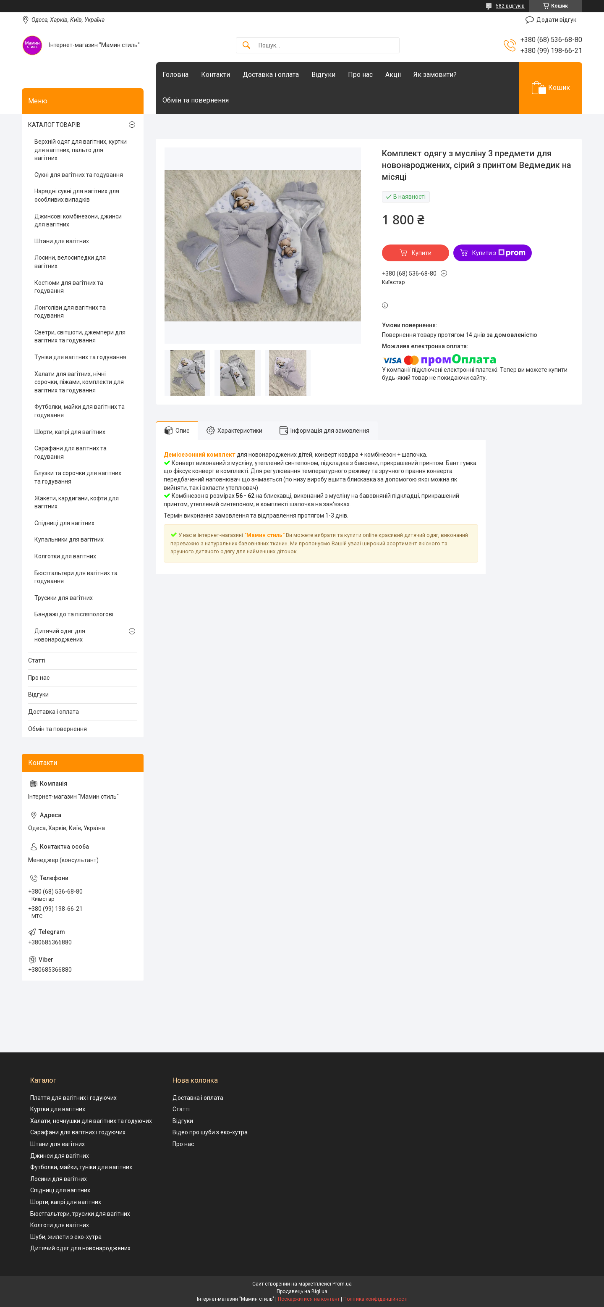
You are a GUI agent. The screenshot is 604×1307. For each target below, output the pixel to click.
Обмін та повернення (195, 100)
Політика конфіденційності (375, 1299)
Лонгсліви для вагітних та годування (70, 311)
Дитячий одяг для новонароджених (59, 635)
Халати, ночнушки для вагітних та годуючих (91, 1121)
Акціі (393, 75)
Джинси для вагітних (59, 1155)
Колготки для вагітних (65, 556)
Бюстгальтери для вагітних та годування (76, 577)
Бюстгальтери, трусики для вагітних (80, 1213)
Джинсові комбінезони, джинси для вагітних (78, 220)
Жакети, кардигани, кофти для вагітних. (76, 502)
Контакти (215, 75)
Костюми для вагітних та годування (68, 287)
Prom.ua (342, 1284)
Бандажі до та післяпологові (73, 614)
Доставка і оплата (271, 75)
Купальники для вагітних (69, 539)
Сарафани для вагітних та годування (70, 452)
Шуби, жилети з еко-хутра (66, 1236)
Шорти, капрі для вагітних (69, 432)
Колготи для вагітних (59, 1225)
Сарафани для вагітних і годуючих (78, 1132)
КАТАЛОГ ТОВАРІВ (54, 124)
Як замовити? (435, 75)
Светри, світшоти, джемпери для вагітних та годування (80, 336)
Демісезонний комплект (199, 454)
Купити (421, 253)
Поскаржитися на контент (309, 1299)
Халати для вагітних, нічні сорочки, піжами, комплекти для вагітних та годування (79, 382)
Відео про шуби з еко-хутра (210, 1132)
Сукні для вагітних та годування (78, 174)
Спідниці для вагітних (64, 523)
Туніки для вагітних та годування (80, 357)
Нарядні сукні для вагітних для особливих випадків (76, 195)
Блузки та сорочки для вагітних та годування (77, 477)
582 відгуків (510, 6)
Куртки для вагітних (57, 1109)
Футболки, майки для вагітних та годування (79, 410)
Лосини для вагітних (58, 1179)
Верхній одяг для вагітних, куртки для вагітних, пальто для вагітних (80, 149)
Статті (36, 660)
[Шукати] (246, 45)
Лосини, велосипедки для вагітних (70, 261)
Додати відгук (556, 19)
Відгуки (323, 75)
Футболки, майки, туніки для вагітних (81, 1167)
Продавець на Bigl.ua (302, 1291)
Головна (175, 75)
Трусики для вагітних (63, 597)
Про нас (360, 75)
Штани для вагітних (61, 241)
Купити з (499, 253)
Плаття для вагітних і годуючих (73, 1097)
